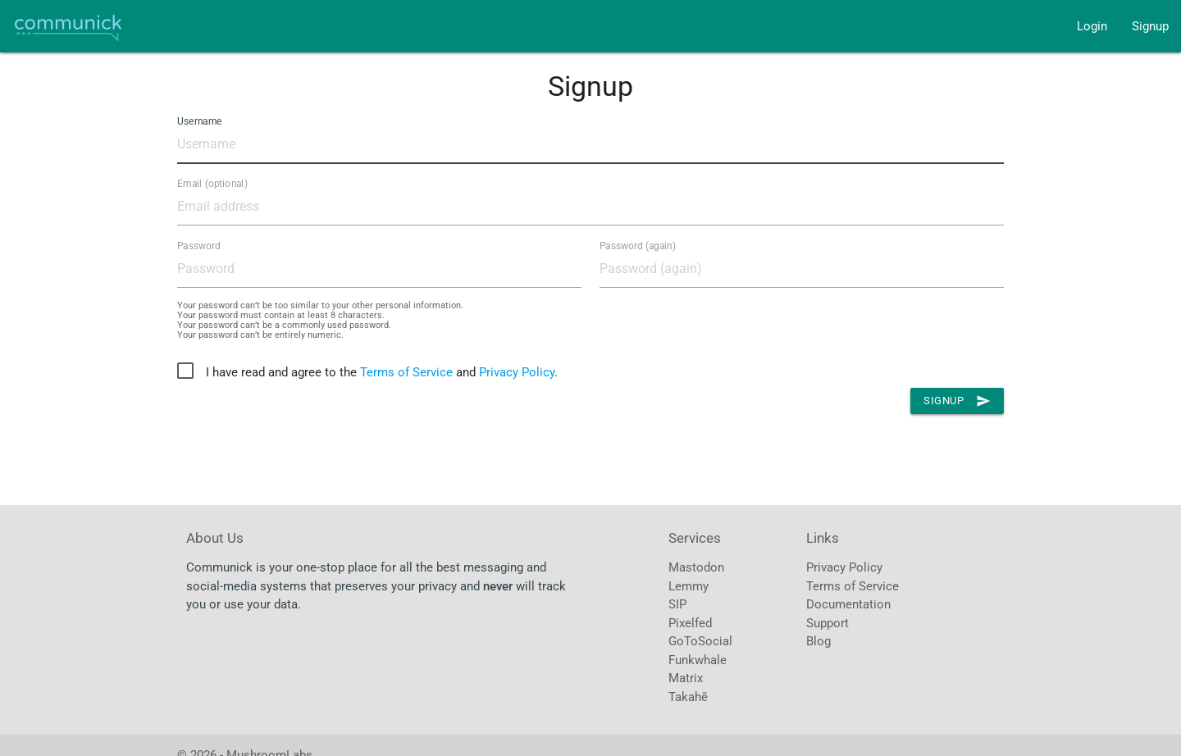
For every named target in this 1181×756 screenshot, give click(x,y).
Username (199, 121)
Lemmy (688, 586)
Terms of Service (406, 372)
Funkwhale (697, 660)
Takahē (688, 697)
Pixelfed (690, 623)
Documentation (848, 604)
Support (827, 623)
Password (199, 246)
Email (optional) (212, 183)
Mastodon (696, 567)
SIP (677, 604)
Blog (818, 641)
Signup (1150, 26)
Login (1092, 26)
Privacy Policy (516, 372)
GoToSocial (700, 641)
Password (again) (638, 246)
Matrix (685, 678)
